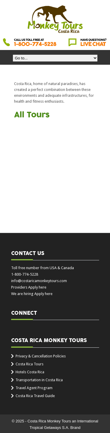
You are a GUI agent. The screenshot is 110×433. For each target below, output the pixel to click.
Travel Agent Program (34, 388)
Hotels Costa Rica (30, 372)
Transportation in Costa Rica (39, 380)
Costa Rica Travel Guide (35, 396)
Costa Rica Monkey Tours (55, 19)
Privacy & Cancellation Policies (41, 356)
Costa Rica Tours (29, 364)
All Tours (32, 115)
